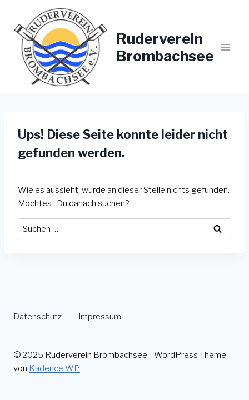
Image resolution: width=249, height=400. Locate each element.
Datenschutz (37, 317)
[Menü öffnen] (225, 47)
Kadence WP (54, 368)
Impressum (99, 317)
